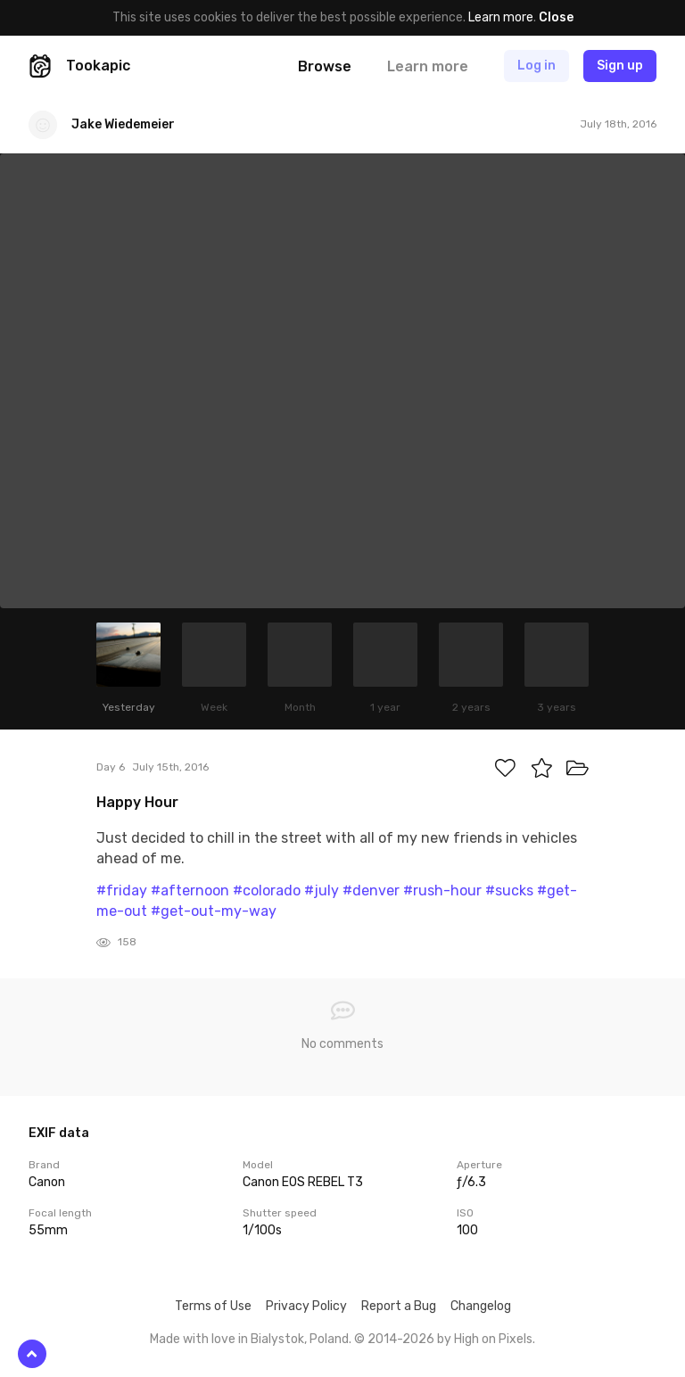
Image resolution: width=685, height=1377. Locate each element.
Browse (324, 66)
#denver (371, 890)
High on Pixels (493, 1339)
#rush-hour (442, 890)
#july (321, 890)
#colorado (267, 890)
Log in (536, 65)
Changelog (480, 1306)
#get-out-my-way (213, 911)
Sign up (620, 65)
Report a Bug (398, 1306)
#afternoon (190, 890)
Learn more (500, 17)
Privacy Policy (306, 1306)
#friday (121, 890)
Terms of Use (213, 1306)
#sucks (509, 890)
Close (556, 17)
